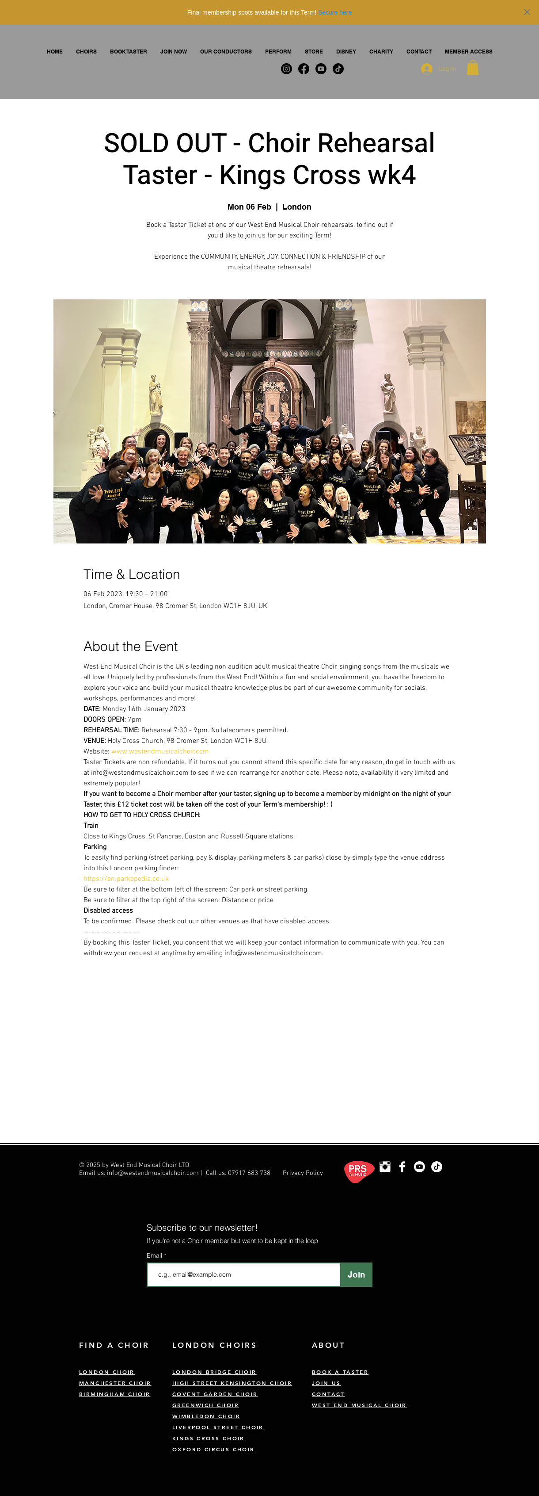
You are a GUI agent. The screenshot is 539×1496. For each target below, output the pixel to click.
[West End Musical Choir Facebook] (402, 1166)
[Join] (356, 1275)
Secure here (335, 12)
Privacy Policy (303, 1173)
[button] (86, 51)
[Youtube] (419, 1166)
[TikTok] (436, 1166)
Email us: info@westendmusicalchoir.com (139, 1173)
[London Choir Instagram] (385, 1166)
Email (155, 1255)
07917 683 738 (249, 1173)
